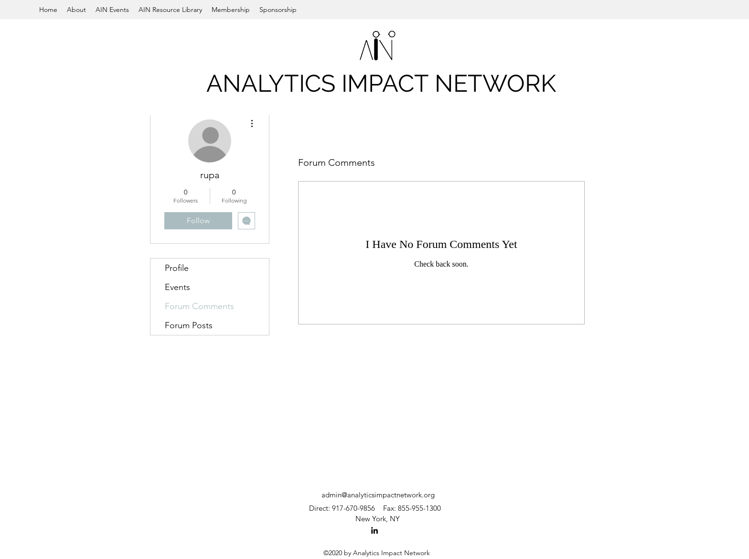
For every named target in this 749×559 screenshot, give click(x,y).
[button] (76, 9)
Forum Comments (199, 306)
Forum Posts (189, 325)
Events (177, 287)
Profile (177, 268)
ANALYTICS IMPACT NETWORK (381, 83)
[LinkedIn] (374, 530)
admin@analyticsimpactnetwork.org (378, 494)
